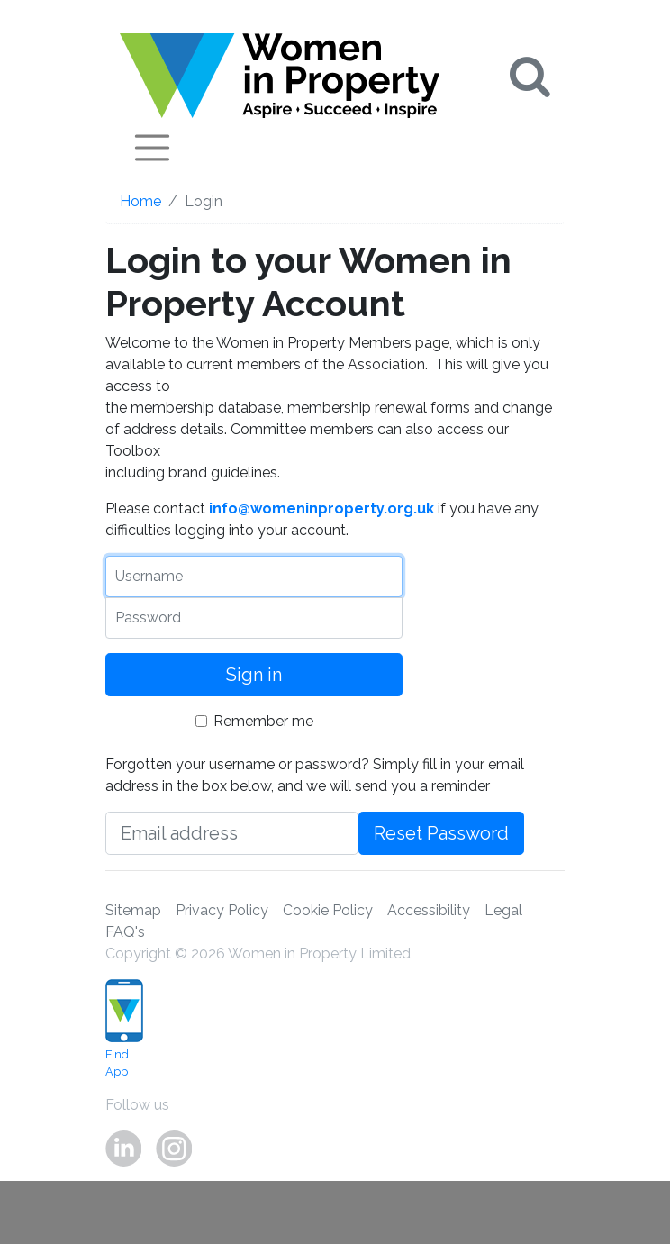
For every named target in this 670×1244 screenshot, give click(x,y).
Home (140, 201)
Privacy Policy (222, 910)
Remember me (263, 721)
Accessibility (428, 910)
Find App (112, 1028)
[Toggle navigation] (152, 148)
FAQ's (125, 931)
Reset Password (441, 833)
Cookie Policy (328, 910)
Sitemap (133, 910)
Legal (503, 910)
